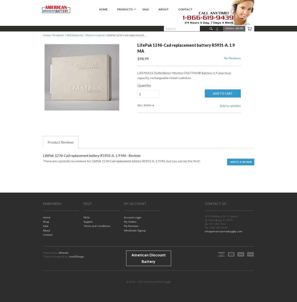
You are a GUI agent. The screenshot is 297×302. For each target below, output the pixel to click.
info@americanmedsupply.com (223, 231)
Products (58, 35)
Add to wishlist (230, 106)
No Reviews (232, 58)
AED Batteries (75, 35)
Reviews (61, 142)
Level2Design (76, 256)
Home (47, 35)
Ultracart (63, 252)
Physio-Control (95, 35)
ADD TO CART (223, 93)
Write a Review (241, 162)
